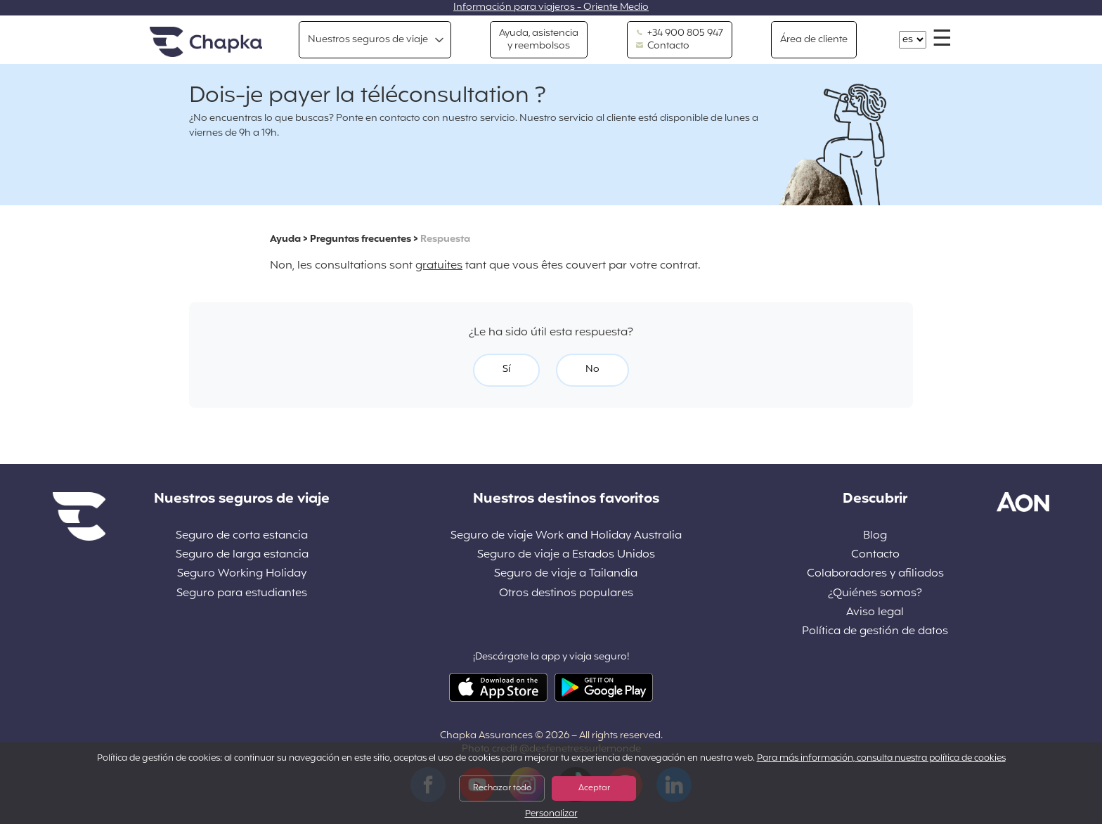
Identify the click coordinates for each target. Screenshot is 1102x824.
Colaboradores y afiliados (875, 574)
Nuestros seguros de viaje (368, 39)
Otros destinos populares (566, 593)
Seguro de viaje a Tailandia (565, 574)
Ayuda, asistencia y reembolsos (538, 39)
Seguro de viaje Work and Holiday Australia (566, 536)
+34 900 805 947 (679, 33)
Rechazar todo (502, 788)
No (592, 369)
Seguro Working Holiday (241, 574)
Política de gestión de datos (875, 631)
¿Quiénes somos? (875, 593)
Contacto (662, 46)
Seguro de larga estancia (242, 555)
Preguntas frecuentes (360, 239)
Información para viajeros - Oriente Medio (551, 7)
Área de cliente (814, 39)
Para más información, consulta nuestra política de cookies (881, 759)
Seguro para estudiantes (241, 593)
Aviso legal (875, 612)
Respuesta (445, 239)
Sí (506, 369)
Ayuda (285, 239)
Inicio (206, 42)
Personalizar (551, 814)
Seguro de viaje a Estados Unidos (566, 555)
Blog (875, 536)
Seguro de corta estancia (242, 536)
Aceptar (594, 788)
